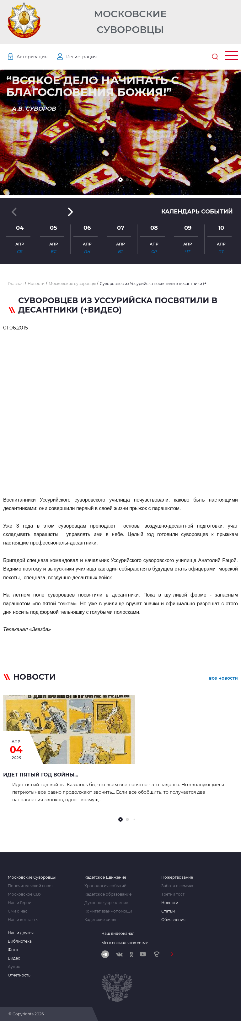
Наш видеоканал (118, 933)
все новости (223, 678)
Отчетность (19, 975)
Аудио (14, 967)
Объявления (173, 920)
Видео (14, 958)
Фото (13, 950)
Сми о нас (17, 911)
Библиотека (20, 941)
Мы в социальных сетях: (124, 942)
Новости (169, 903)
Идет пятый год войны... (40, 775)
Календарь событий (197, 211)
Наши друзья (21, 933)
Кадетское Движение (105, 877)
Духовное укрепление (106, 903)
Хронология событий (105, 886)
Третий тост (173, 894)
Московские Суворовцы (130, 21)
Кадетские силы (100, 920)
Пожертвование (177, 877)
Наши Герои (19, 903)
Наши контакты (23, 920)
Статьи (168, 911)
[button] (120, 179)
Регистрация (81, 57)
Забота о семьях (177, 886)
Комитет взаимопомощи (108, 911)
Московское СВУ (24, 894)
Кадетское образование (107, 894)
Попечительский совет (30, 886)
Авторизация (32, 57)
